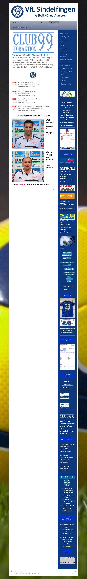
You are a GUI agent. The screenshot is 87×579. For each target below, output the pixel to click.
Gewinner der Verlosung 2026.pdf (28, 84)
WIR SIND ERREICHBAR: (67, 439)
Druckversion (14, 571)
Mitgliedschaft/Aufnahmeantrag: (67, 340)
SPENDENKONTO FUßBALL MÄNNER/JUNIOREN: (67, 518)
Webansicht (74, 572)
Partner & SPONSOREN (67, 154)
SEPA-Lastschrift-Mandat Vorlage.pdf (30, 108)
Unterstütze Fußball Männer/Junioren (67, 375)
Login (75, 571)
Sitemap (20, 571)
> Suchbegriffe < (67, 551)
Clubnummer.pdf (23, 93)
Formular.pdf (22, 101)
